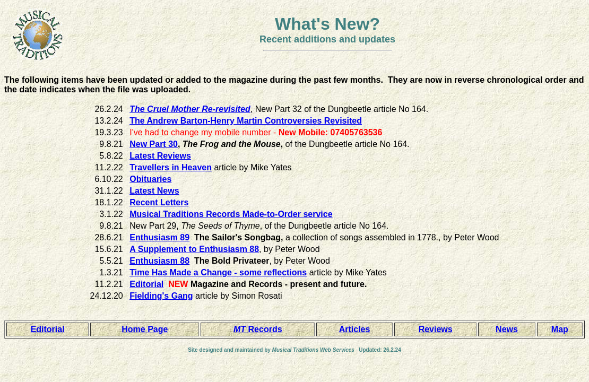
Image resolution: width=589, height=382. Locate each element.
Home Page (145, 329)
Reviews (436, 329)
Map (559, 329)
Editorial (48, 329)
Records (257, 329)
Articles (354, 329)
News (507, 329)
